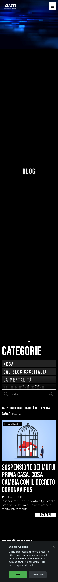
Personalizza (38, 575)
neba (8, 364)
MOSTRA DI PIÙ (29, 385)
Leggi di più (45, 515)
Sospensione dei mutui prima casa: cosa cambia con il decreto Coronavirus (29, 478)
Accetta (18, 575)
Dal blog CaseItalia (25, 372)
